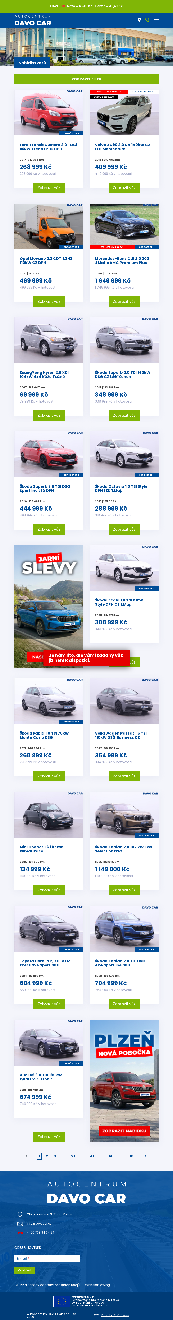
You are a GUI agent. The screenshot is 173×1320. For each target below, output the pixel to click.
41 (92, 1156)
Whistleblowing (97, 1284)
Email (22, 1258)
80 (130, 1156)
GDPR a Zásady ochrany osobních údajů (47, 1284)
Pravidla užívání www (115, 1315)
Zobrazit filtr (86, 79)
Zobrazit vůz (49, 187)
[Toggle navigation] (156, 20)
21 (73, 1156)
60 (111, 1156)
